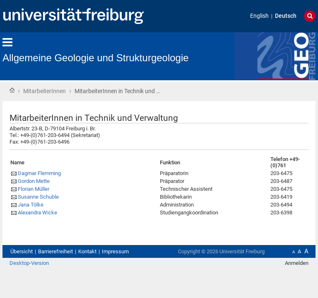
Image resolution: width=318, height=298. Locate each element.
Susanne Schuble (38, 197)
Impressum (115, 251)
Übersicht (21, 251)
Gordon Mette (34, 181)
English (259, 15)
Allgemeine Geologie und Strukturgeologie (95, 57)
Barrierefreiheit (55, 251)
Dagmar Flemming (39, 173)
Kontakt (87, 251)
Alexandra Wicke (37, 212)
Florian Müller (33, 189)
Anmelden (296, 263)
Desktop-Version (29, 263)
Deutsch (285, 15)
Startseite (12, 90)
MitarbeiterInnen (44, 91)
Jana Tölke (30, 205)
